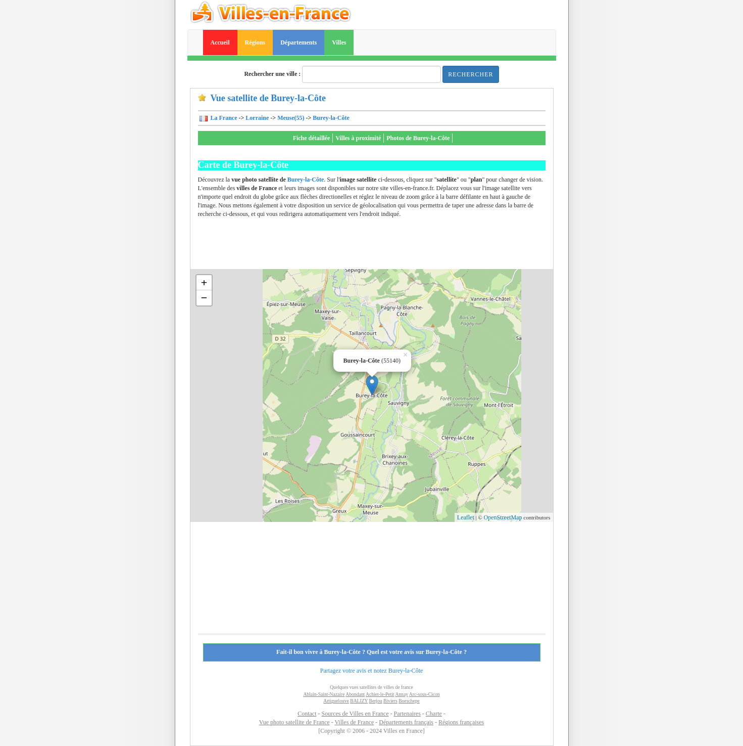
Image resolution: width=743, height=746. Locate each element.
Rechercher (470, 74)
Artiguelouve (336, 701)
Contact (307, 713)
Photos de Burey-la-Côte (418, 138)
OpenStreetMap (503, 517)
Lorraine (257, 117)
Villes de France (354, 722)
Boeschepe (409, 701)
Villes (339, 42)
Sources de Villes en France (354, 713)
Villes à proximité (358, 138)
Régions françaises (461, 722)
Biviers (390, 701)
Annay (401, 694)
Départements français (406, 722)
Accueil (220, 42)
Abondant (355, 694)
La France (223, 117)
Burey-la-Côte (331, 117)
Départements (298, 42)
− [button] (204, 297)
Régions (255, 42)
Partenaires (407, 713)
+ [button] (204, 282)
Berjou (375, 701)
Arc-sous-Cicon (424, 694)
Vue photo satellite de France (294, 722)
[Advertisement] (382, 246)
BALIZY (359, 701)
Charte (434, 713)
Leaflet (465, 517)
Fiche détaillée (311, 138)
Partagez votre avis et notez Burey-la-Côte (371, 670)
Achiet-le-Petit (380, 694)
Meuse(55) (290, 117)
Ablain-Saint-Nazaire (323, 694)
